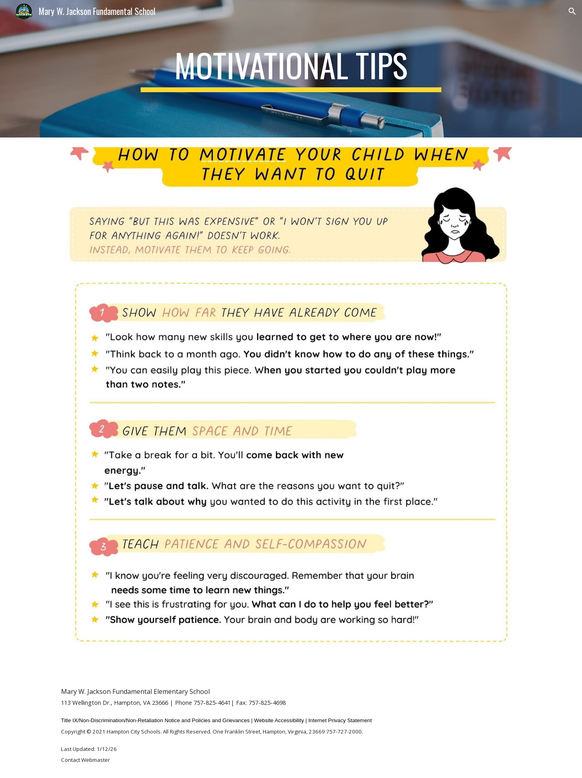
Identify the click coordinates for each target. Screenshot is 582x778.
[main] (291, 68)
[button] (572, 11)
